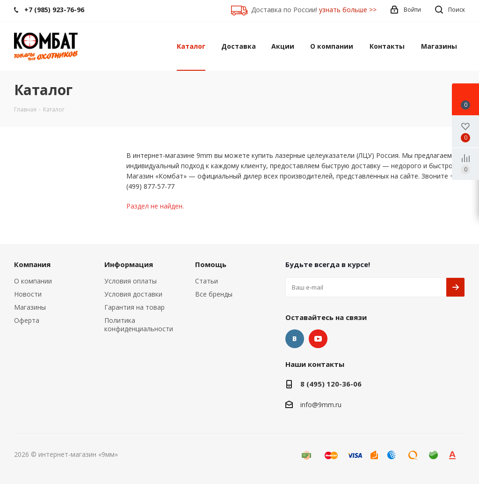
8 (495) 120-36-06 (331, 383)
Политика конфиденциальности (138, 324)
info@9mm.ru (320, 404)
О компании (33, 280)
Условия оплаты (130, 280)
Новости (28, 294)
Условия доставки (133, 294)
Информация (128, 264)
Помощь (210, 264)
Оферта (26, 320)
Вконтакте (294, 338)
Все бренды (213, 294)
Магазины (30, 307)
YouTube (318, 338)
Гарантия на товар (134, 307)
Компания (32, 264)
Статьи (206, 280)
